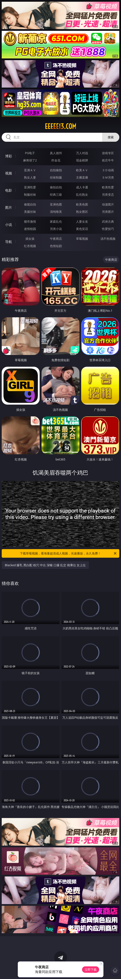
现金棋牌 (82, 160)
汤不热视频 (107, 239)
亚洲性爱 (30, 187)
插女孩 (29, 239)
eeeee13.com (60, 126)
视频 (8, 173)
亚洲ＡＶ (30, 170)
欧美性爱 (108, 187)
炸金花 (55, 160)
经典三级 (56, 194)
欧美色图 (82, 204)
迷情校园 (30, 229)
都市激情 (30, 221)
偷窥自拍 (30, 204)
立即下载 (91, 969)
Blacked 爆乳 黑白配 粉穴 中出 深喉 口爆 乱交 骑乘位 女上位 (45, 565)
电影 (8, 190)
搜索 (111, 137)
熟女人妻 (30, 177)
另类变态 (108, 194)
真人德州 (56, 153)
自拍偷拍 (56, 170)
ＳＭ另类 (108, 177)
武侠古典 (108, 221)
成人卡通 (82, 187)
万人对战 (82, 153)
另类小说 (56, 229)
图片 (8, 207)
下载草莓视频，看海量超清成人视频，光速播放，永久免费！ (68, 553)
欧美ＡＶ (82, 170)
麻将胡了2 (30, 160)
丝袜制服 (56, 177)
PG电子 (30, 153)
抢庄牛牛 (108, 160)
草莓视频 (82, 239)
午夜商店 (56, 239)
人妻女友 (82, 221)
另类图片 (108, 212)
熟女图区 (82, 212)
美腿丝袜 (30, 212)
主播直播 (82, 177)
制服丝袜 (30, 194)
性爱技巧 (108, 229)
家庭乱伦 (56, 221)
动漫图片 (108, 204)
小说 (8, 224)
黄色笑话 (82, 229)
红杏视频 (30, 246)
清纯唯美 (56, 212)
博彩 (8, 156)
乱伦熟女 (82, 194)
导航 (8, 241)
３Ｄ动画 (108, 170)
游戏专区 (108, 153)
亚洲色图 (56, 204)
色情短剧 (56, 246)
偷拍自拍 (56, 187)
